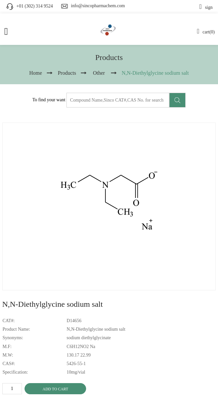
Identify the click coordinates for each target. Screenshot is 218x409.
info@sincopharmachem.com (98, 5)
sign (206, 7)
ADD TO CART (55, 389)
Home (35, 73)
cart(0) (206, 31)
